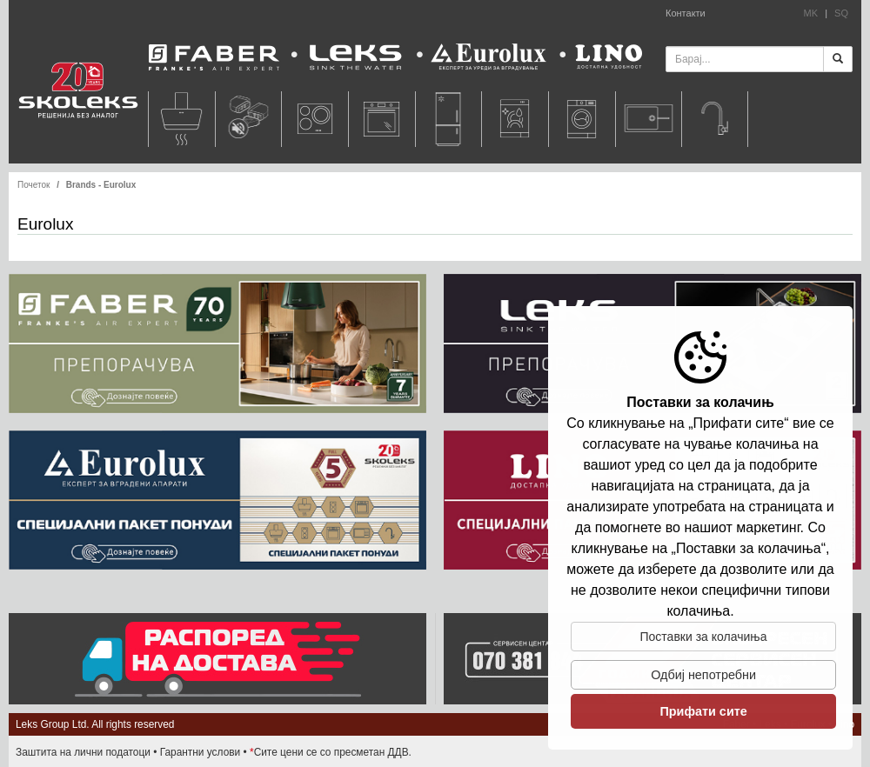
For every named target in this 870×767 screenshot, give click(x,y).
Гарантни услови (200, 752)
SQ (841, 13)
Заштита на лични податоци (83, 752)
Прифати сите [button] (702, 711)
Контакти (686, 13)
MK (811, 13)
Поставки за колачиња (703, 637)
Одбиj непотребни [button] (703, 675)
